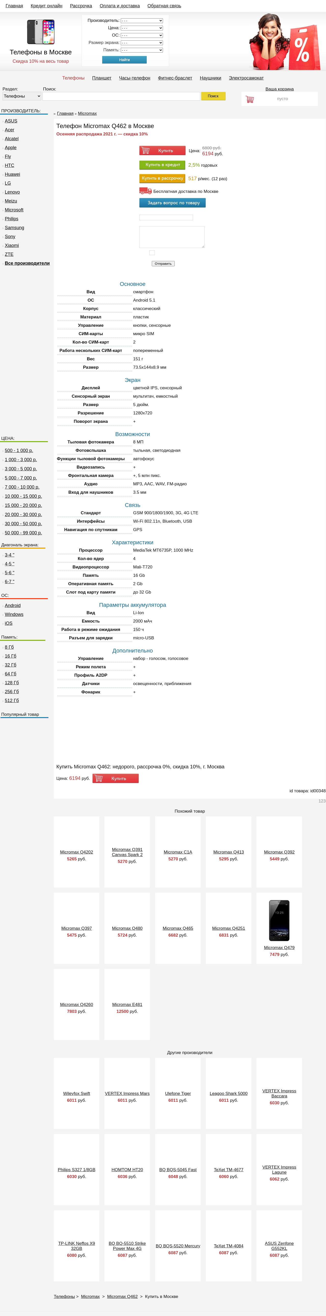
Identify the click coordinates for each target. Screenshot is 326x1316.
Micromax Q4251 (228, 928)
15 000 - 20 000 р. (23, 505)
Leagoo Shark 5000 (229, 1093)
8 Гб (7, 647)
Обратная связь (164, 5)
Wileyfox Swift (76, 1093)
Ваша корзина (279, 89)
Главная (14, 5)
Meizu (9, 201)
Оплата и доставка (120, 5)
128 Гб (10, 682)
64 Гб (8, 673)
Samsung (12, 227)
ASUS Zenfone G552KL (279, 1246)
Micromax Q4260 (76, 1004)
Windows (12, 614)
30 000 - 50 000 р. (23, 523)
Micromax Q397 (76, 928)
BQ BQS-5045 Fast (178, 1169)
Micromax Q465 (178, 928)
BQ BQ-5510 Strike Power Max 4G (127, 1246)
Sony (8, 236)
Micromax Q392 (279, 852)
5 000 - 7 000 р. (21, 478)
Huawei (10, 174)
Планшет (102, 78)
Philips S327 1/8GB (76, 1169)
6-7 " (7, 581)
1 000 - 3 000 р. (21, 459)
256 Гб (10, 691)
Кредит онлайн (46, 5)
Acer (7, 129)
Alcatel (10, 138)
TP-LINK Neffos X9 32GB (76, 1246)
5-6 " (7, 572)
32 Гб (8, 665)
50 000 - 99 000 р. (23, 532)
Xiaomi (10, 245)
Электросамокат (246, 78)
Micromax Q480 (127, 928)
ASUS (9, 120)
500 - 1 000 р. (19, 450)
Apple (9, 147)
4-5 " (7, 563)
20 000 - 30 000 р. (23, 514)
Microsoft (12, 209)
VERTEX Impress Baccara (279, 1093)
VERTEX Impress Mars (127, 1093)
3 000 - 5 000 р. (21, 468)
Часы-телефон (135, 78)
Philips (9, 218)
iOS (6, 623)
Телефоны (73, 78)
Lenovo (10, 192)
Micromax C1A (178, 852)
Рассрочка (81, 5)
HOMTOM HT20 (127, 1169)
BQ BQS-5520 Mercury (178, 1246)
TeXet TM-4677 (228, 1169)
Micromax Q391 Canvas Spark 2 (127, 852)
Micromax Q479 (279, 947)
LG (6, 183)
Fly (6, 156)
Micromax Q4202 (76, 852)
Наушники (210, 78)
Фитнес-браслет (175, 78)
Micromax (87, 113)
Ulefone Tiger (178, 1093)
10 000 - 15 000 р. (23, 496)
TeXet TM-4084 (228, 1246)
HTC (7, 165)
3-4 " (7, 555)
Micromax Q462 (122, 1296)
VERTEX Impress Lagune (279, 1170)
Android (11, 605)
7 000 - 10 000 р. (22, 487)
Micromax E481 (127, 1004)
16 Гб (8, 656)
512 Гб (10, 700)
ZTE (7, 254)
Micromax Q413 (228, 852)
